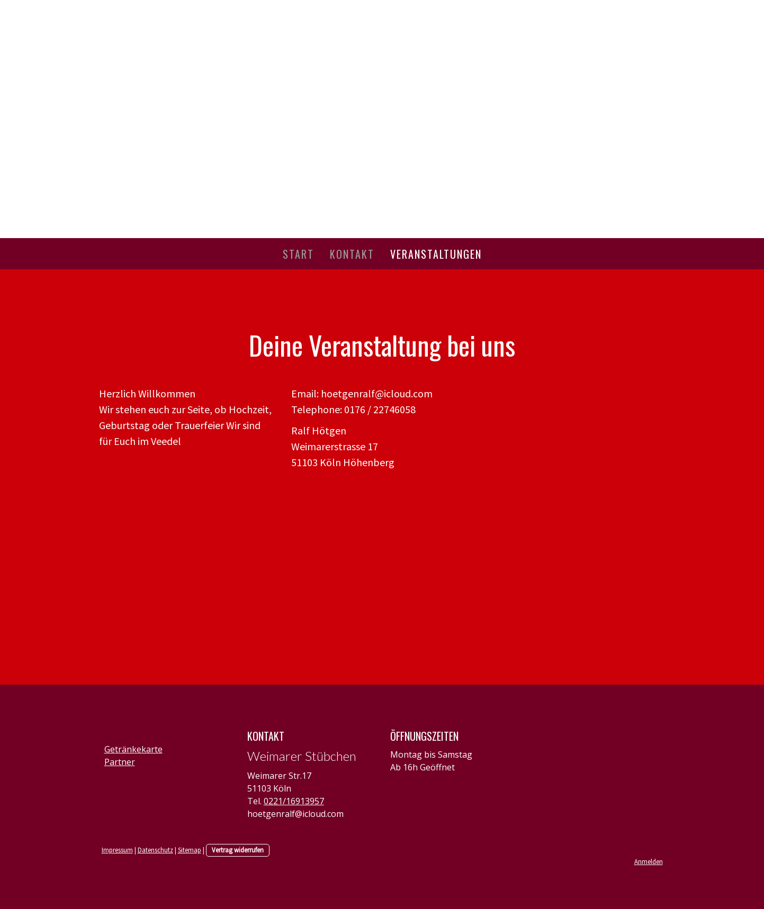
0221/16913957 (294, 801)
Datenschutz (155, 850)
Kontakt (352, 254)
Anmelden (648, 861)
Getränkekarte (133, 749)
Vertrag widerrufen (238, 850)
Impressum (117, 850)
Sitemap (189, 850)
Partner (119, 762)
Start (298, 254)
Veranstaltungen (436, 254)
